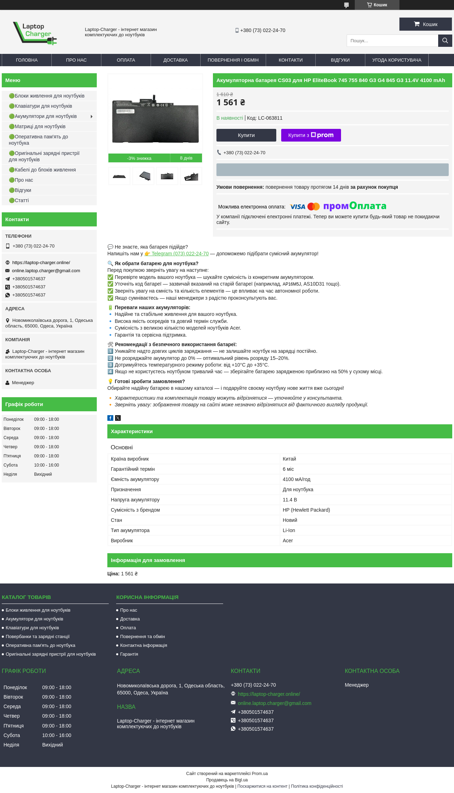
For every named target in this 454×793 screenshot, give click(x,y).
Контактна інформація (143, 645)
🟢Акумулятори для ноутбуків (43, 116)
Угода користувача (396, 60)
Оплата (126, 60)
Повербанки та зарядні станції (38, 636)
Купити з (311, 135)
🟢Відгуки (20, 190)
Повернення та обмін (142, 636)
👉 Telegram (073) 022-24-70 (176, 253)
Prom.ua (260, 773)
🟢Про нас (21, 180)
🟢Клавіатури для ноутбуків (40, 106)
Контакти (291, 60)
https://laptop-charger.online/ (41, 262)
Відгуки (340, 60)
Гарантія (129, 654)
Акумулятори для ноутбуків (34, 619)
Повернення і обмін (233, 60)
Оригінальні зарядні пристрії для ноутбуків (51, 654)
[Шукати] (445, 41)
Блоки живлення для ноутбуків (38, 610)
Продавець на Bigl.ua (227, 780)
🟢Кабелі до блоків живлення (42, 170)
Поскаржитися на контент (263, 786)
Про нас (76, 60)
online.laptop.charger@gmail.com (46, 270)
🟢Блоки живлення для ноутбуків (46, 96)
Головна (27, 60)
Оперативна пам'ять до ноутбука (40, 645)
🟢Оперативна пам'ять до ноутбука (38, 140)
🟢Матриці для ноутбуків (37, 126)
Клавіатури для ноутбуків (32, 627)
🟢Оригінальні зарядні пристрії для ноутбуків (44, 156)
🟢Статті (19, 200)
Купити (246, 135)
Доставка (176, 60)
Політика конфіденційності (317, 786)
